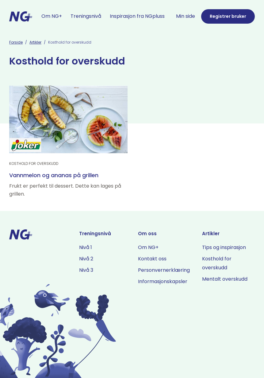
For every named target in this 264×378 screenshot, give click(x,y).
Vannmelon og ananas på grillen (53, 175)
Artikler (35, 42)
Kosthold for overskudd (33, 163)
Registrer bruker (228, 16)
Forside (16, 42)
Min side (185, 16)
